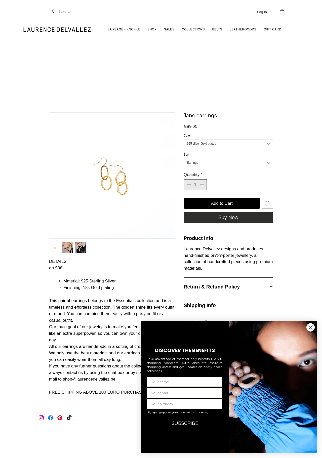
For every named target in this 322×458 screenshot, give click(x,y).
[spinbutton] (195, 185)
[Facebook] (50, 417)
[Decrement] (188, 185)
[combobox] (228, 144)
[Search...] (70, 12)
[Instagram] (41, 417)
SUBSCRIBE (185, 423)
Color (187, 135)
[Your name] (184, 382)
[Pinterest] (60, 417)
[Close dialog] (310, 327)
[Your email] (184, 393)
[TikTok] (69, 417)
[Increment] (202, 185)
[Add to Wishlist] (267, 203)
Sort (186, 154)
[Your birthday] (184, 404)
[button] (282, 11)
